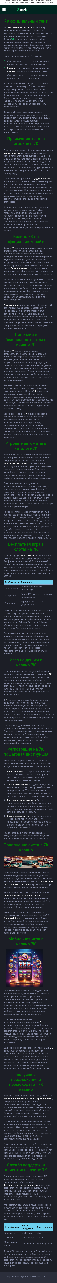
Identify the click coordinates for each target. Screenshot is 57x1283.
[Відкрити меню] (5, 9)
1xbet (13, 39)
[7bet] (22, 9)
